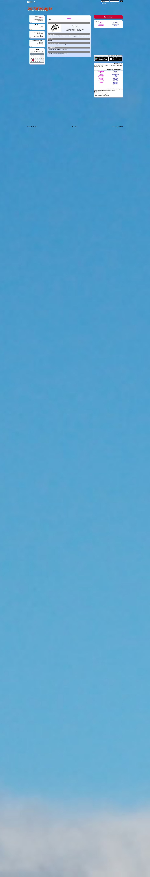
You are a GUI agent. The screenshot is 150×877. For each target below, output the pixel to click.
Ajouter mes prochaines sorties (101, 95)
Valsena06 (101, 80)
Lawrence (115, 78)
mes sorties (40, 20)
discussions (40, 43)
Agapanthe (101, 71)
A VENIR (40, 17)
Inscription (108, 17)
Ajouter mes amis (98, 91)
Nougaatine (101, 76)
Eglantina (101, 24)
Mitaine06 (101, 75)
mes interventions (38, 36)
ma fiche (101, 66)
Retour (50, 19)
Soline (101, 79)
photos (41, 27)
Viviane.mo (101, 25)
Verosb (101, 82)
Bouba (115, 25)
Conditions (75, 127)
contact (41, 44)
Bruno (115, 71)
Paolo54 (115, 22)
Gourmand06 (115, 24)
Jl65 (115, 75)
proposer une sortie (38, 19)
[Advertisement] (88, 8)
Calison (115, 72)
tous (42, 26)
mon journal (40, 33)
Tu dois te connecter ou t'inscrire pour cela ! (58, 49)
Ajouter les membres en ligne (101, 92)
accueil (41, 42)
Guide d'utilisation (32, 127)
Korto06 (115, 76)
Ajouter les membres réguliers (101, 94)
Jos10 (101, 74)
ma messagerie (39, 35)
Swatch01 (115, 83)
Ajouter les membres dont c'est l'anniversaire (104, 90)
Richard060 (115, 80)
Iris (101, 22)
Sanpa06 (101, 78)
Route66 (115, 82)
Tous (95, 21)
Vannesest (115, 84)
